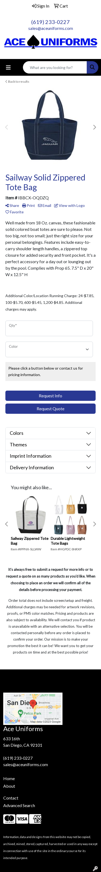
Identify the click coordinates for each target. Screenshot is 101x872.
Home (9, 778)
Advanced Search (19, 805)
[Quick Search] (55, 67)
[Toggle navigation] (8, 67)
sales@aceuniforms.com (50, 28)
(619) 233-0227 (50, 22)
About (9, 785)
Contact (10, 797)
